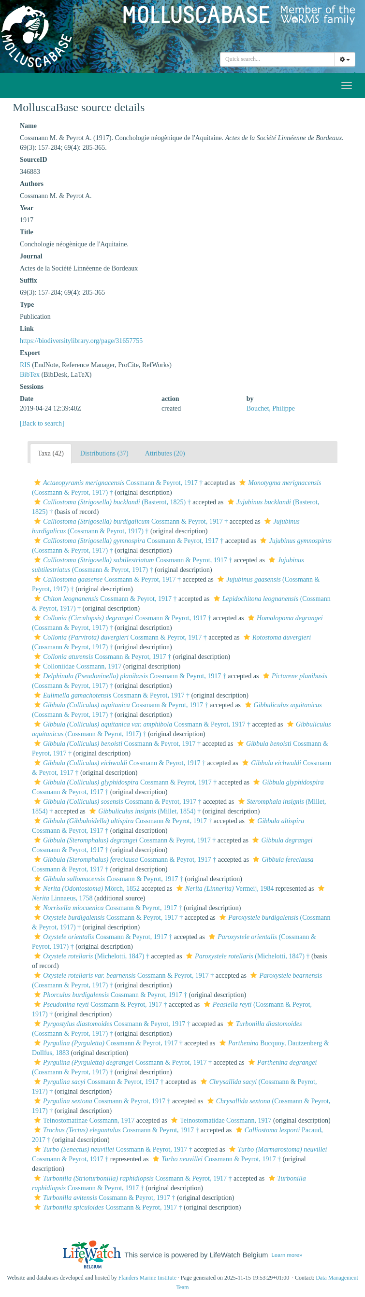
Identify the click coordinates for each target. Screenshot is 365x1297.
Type (27, 304)
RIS (25, 365)
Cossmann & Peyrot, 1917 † (117, 482)
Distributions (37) (104, 453)
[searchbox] (278, 59)
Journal (31, 256)
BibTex (30, 374)
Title (26, 232)
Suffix (28, 280)
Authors (32, 183)
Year (26, 208)
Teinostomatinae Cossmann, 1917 (83, 1120)
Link (27, 328)
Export (30, 352)
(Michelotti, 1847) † (90, 956)
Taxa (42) (51, 453)
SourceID (33, 159)
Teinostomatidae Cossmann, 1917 (220, 1120)
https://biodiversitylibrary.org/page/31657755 (81, 340)
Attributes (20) (165, 453)
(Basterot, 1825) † (111, 502)
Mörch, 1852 (86, 888)
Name (28, 125)
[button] (37, 482)
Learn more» (287, 1255)
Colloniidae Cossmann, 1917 (76, 666)
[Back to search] (42, 423)
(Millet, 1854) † (144, 811)
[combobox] (277, 59)
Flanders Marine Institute (147, 1277)
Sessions (32, 386)
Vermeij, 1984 (224, 888)
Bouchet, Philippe (271, 408)
